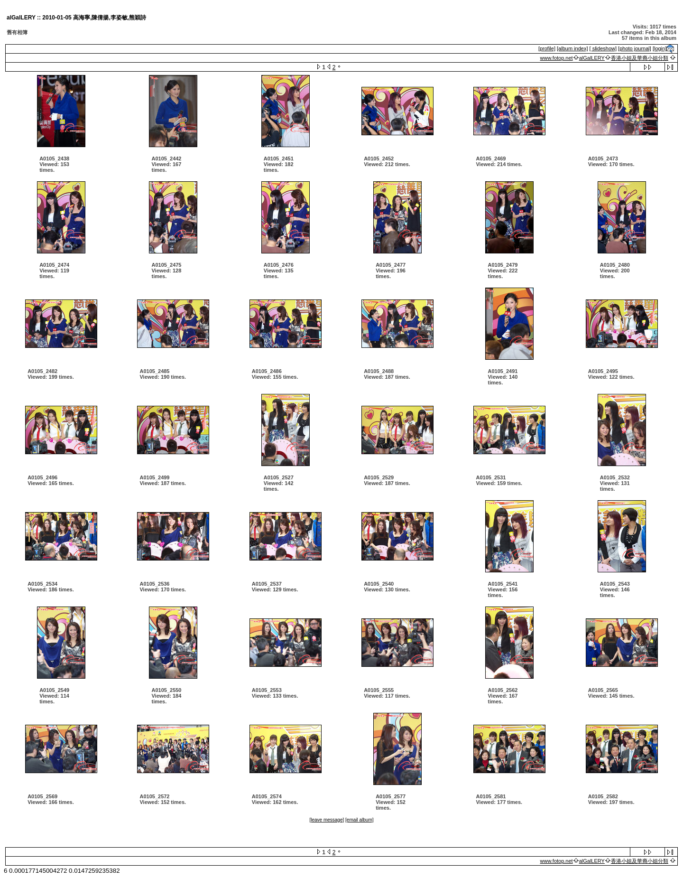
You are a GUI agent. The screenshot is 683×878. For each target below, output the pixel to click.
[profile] (546, 48)
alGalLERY (592, 58)
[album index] (572, 48)
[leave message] (326, 819)
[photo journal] (634, 48)
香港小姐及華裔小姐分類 (639, 58)
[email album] (359, 819)
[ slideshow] (603, 48)
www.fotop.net (556, 58)
